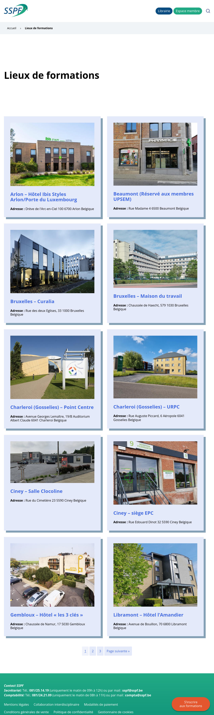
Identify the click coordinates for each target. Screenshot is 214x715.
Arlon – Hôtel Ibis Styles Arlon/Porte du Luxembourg (43, 197)
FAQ (141, 11)
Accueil (35, 11)
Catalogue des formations (62, 11)
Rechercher (208, 11)
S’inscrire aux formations (191, 704)
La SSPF (108, 11)
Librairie (164, 11)
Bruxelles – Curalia (32, 301)
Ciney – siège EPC (133, 513)
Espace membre (188, 11)
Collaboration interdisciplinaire (56, 704)
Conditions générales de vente (26, 712)
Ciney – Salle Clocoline (36, 491)
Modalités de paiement (101, 704)
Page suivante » (118, 651)
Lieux (121, 11)
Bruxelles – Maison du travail (147, 296)
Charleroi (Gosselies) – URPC (146, 406)
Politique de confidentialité (73, 712)
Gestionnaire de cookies (116, 712)
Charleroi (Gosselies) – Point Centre (52, 407)
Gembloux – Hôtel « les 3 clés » (46, 614)
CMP (132, 11)
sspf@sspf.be (132, 690)
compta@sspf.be (138, 695)
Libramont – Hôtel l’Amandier (148, 614)
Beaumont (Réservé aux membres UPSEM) (153, 196)
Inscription (92, 11)
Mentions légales (16, 704)
